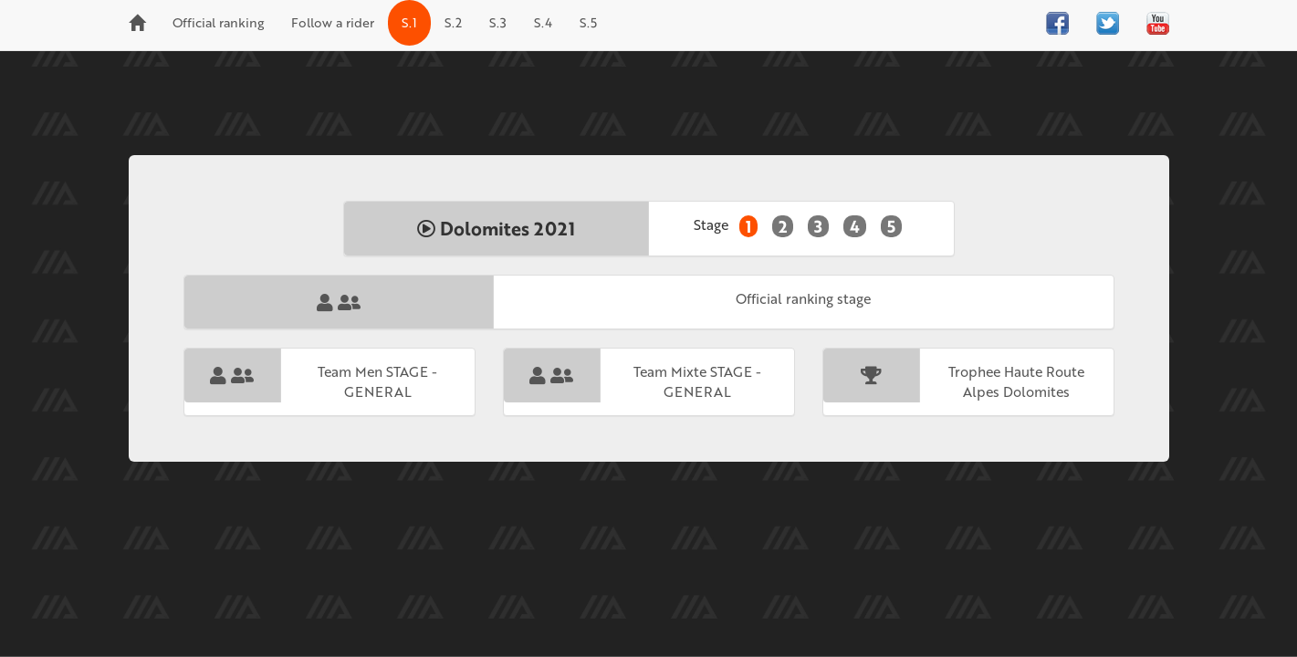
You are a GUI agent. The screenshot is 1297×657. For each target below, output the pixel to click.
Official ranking (218, 22)
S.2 (453, 22)
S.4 (543, 22)
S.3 (498, 22)
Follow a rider (332, 22)
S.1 (409, 22)
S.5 (588, 22)
